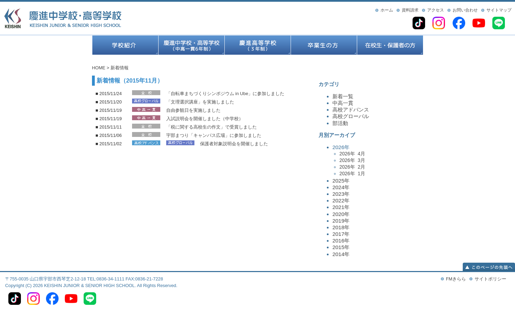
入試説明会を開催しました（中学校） (204, 118)
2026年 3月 (352, 160)
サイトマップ (499, 10)
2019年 (340, 221)
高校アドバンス (350, 110)
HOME (98, 67)
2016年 (340, 241)
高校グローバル (350, 116)
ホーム (387, 10)
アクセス (435, 10)
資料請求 (410, 10)
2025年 (340, 181)
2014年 (340, 254)
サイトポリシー (490, 278)
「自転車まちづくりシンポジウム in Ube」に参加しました (225, 93)
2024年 (340, 187)
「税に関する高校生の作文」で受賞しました (211, 127)
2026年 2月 (352, 167)
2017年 (340, 234)
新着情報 (119, 67)
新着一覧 (342, 96)
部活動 (340, 123)
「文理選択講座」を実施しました (200, 102)
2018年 (340, 227)
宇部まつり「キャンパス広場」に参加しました (213, 135)
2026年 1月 (352, 173)
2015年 (340, 247)
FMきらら (456, 278)
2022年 (340, 200)
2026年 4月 (352, 153)
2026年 (377, 160)
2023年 (340, 194)
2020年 (340, 214)
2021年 (340, 207)
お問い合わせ (465, 10)
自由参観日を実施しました (193, 110)
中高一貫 (342, 103)
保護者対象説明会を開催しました (234, 143)
